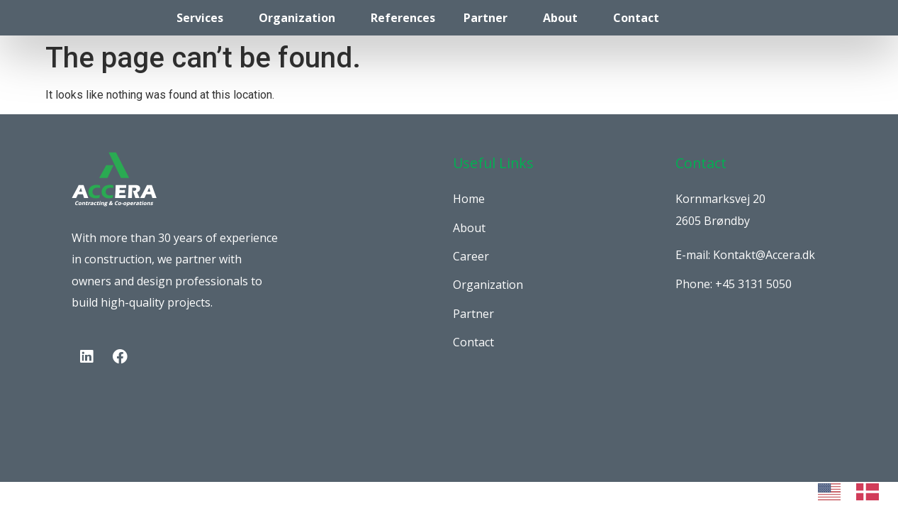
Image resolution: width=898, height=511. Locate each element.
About (560, 18)
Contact (636, 18)
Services (199, 18)
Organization (297, 18)
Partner (485, 18)
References (403, 18)
